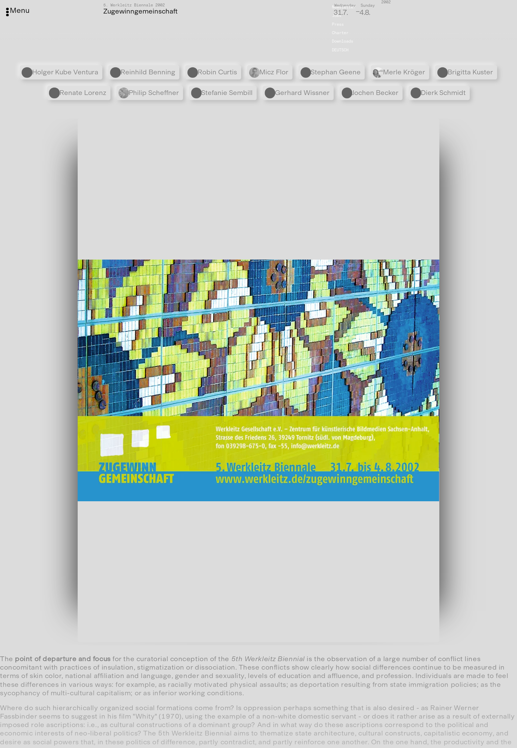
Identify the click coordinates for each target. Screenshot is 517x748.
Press (338, 24)
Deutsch (340, 50)
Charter (340, 32)
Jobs (336, 15)
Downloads (342, 41)
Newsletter (344, 7)
